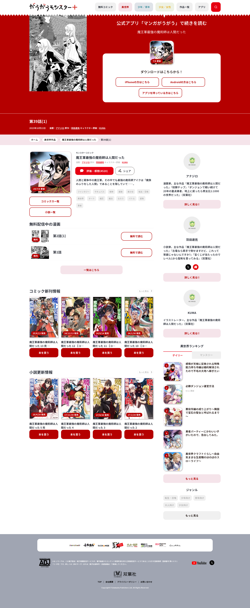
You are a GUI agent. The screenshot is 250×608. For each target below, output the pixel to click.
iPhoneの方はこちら (137, 82)
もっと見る (192, 478)
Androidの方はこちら (183, 82)
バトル (132, 198)
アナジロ (60, 128)
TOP (100, 581)
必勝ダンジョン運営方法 (200, 386)
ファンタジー (84, 191)
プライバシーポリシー (127, 581)
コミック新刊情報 (44, 291)
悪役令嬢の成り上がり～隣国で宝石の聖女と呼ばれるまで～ (202, 412)
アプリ (202, 7)
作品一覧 (184, 7)
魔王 (102, 198)
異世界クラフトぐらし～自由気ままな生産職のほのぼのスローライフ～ (202, 457)
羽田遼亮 (75, 128)
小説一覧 (50, 212)
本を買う (44, 353)
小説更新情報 (41, 372)
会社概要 (109, 581)
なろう (121, 198)
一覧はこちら (91, 270)
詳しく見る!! (191, 204)
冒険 (142, 198)
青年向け (199, 497)
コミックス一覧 (50, 201)
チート (92, 198)
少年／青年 (144, 7)
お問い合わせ (146, 581)
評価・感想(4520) (97, 171)
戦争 (112, 191)
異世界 (125, 7)
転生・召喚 (143, 191)
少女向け (183, 505)
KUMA (102, 128)
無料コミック (105, 7)
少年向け (185, 497)
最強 (121, 191)
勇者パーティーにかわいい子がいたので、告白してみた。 (202, 433)
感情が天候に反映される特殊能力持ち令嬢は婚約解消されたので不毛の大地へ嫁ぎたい (202, 367)
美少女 (130, 191)
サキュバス (99, 191)
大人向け (169, 505)
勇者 (80, 205)
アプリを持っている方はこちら (160, 93)
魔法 (111, 198)
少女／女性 (165, 7)
